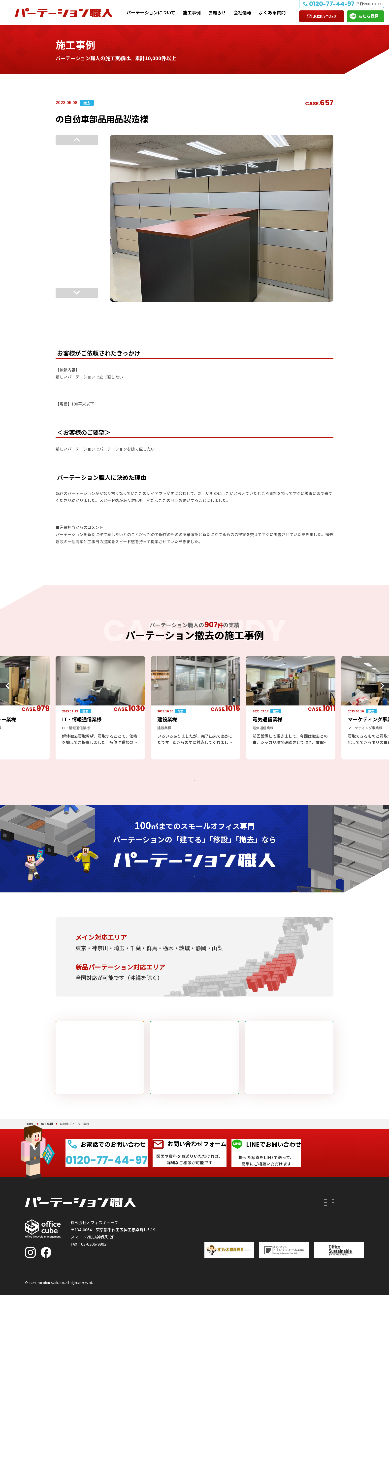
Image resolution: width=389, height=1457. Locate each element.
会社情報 (242, 12)
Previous (77, 140)
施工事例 (192, 12)
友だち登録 (368, 16)
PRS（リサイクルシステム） (256, 1377)
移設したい (209, 1377)
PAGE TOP (369, 1427)
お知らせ (217, 12)
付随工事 (239, 1369)
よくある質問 (272, 12)
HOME (30, 1268)
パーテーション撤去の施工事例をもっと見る (190, 786)
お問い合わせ (325, 16)
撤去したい (209, 1386)
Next (77, 297)
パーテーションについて (151, 12)
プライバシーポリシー (344, 1444)
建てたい (207, 1369)
